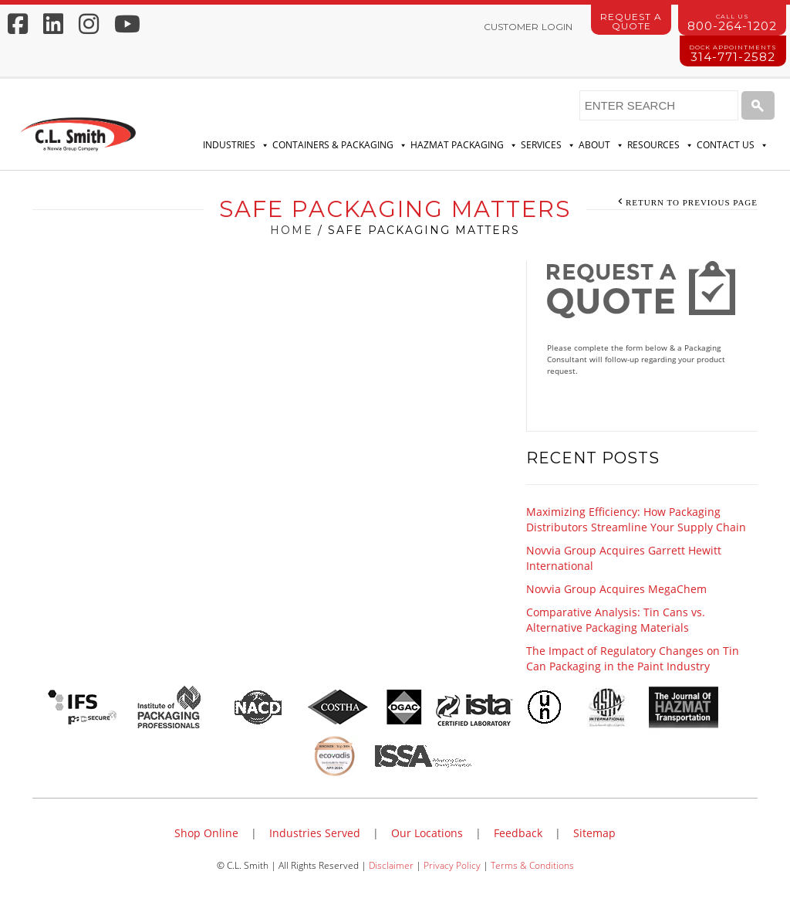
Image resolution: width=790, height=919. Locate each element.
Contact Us (732, 145)
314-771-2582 (733, 53)
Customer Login (528, 26)
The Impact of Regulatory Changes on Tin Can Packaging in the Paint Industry (632, 658)
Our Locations (427, 833)
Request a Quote (631, 21)
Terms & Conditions (532, 865)
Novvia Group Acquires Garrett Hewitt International (623, 558)
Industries (236, 145)
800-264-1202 (732, 22)
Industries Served (314, 833)
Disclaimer (391, 865)
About (601, 145)
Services (548, 145)
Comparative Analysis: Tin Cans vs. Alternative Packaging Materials (615, 620)
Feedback (518, 833)
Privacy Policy (452, 865)
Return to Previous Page (692, 202)
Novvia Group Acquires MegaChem (616, 589)
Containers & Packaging (339, 145)
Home (291, 230)
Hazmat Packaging (464, 145)
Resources (660, 145)
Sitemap (594, 833)
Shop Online (206, 833)
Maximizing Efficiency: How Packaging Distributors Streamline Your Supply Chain (636, 519)
